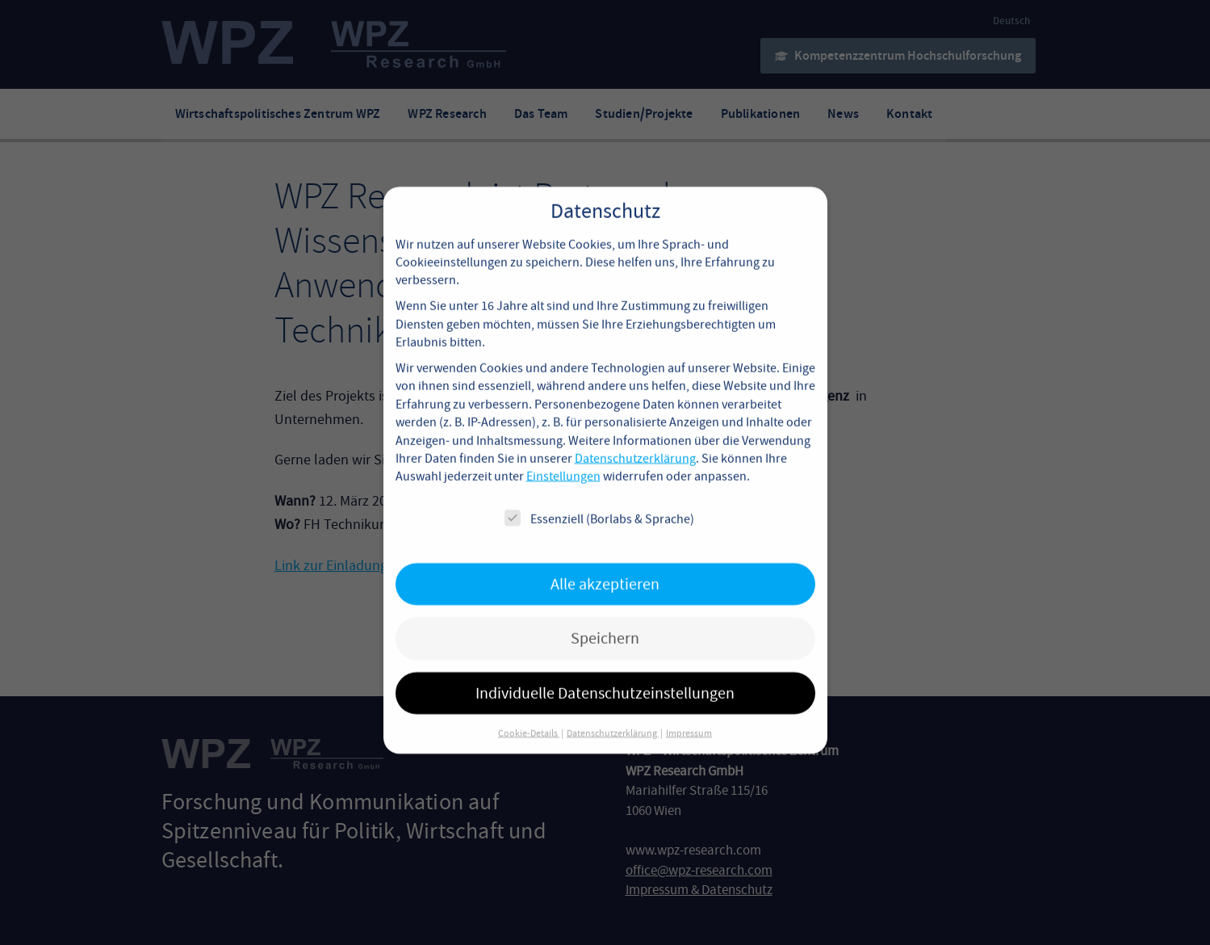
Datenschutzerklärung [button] (613, 715)
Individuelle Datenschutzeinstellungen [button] (605, 676)
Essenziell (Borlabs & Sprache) (599, 501)
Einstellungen (563, 460)
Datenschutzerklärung (635, 441)
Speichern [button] (605, 621)
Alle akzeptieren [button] (605, 566)
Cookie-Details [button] (528, 715)
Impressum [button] (689, 715)
